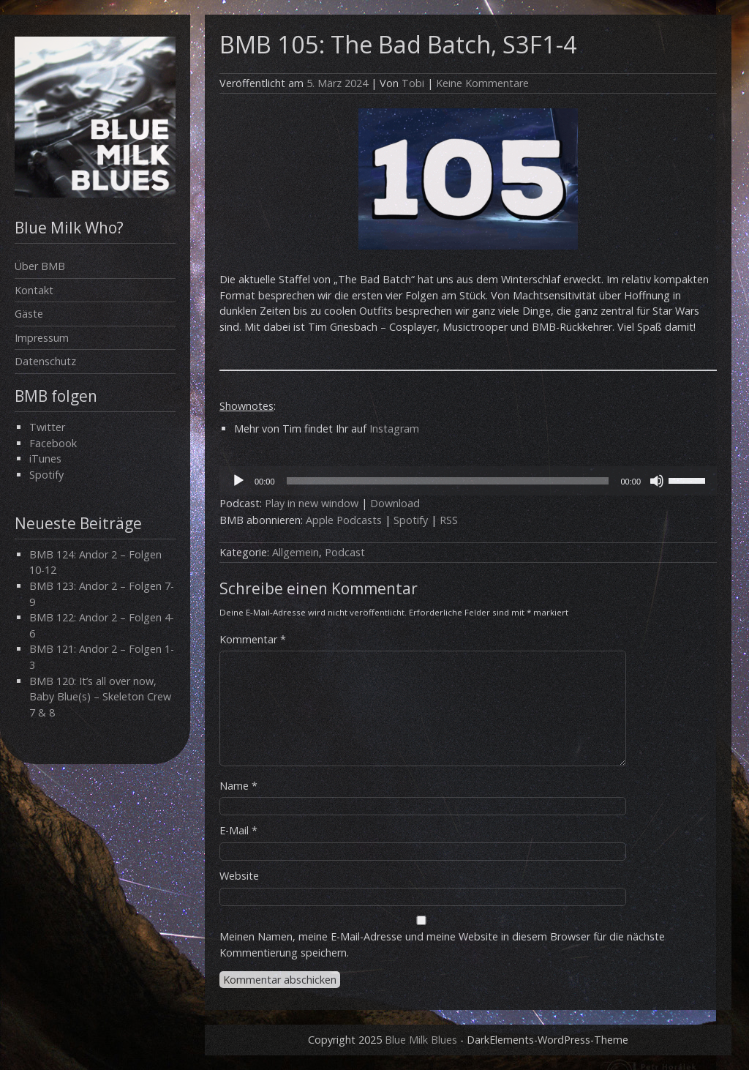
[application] (468, 480)
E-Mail (238, 830)
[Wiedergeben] (238, 481)
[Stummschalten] (657, 481)
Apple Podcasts (344, 520)
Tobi (413, 83)
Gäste (29, 314)
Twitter (47, 427)
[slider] (448, 481)
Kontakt (34, 290)
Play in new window (311, 503)
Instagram (394, 428)
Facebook (53, 443)
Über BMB (40, 266)
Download (395, 503)
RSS (449, 520)
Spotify (46, 475)
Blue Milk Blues (421, 1040)
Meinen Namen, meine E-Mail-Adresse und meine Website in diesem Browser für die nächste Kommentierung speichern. (442, 944)
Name (238, 786)
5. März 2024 (337, 83)
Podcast (345, 552)
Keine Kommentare (482, 83)
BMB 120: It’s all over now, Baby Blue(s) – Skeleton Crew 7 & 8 (100, 696)
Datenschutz (45, 361)
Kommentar (252, 639)
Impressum (42, 338)
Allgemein (295, 552)
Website (239, 876)
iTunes (45, 458)
